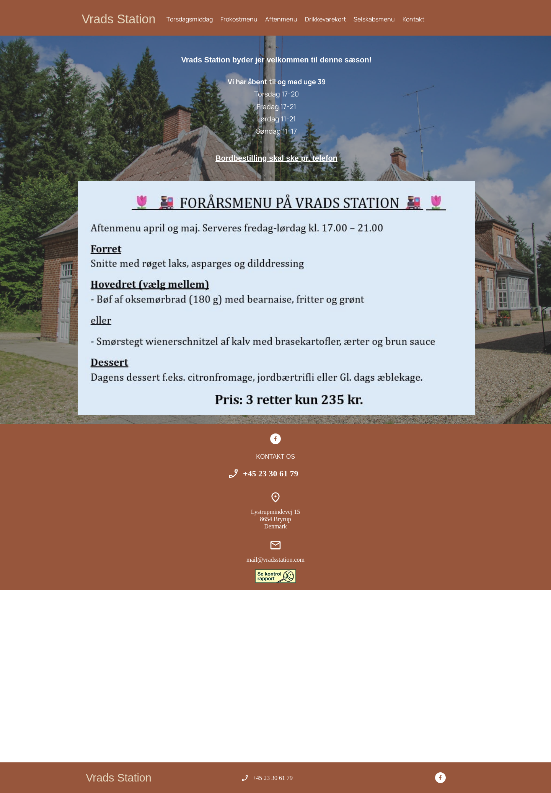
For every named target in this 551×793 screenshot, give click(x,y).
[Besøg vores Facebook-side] (275, 438)
